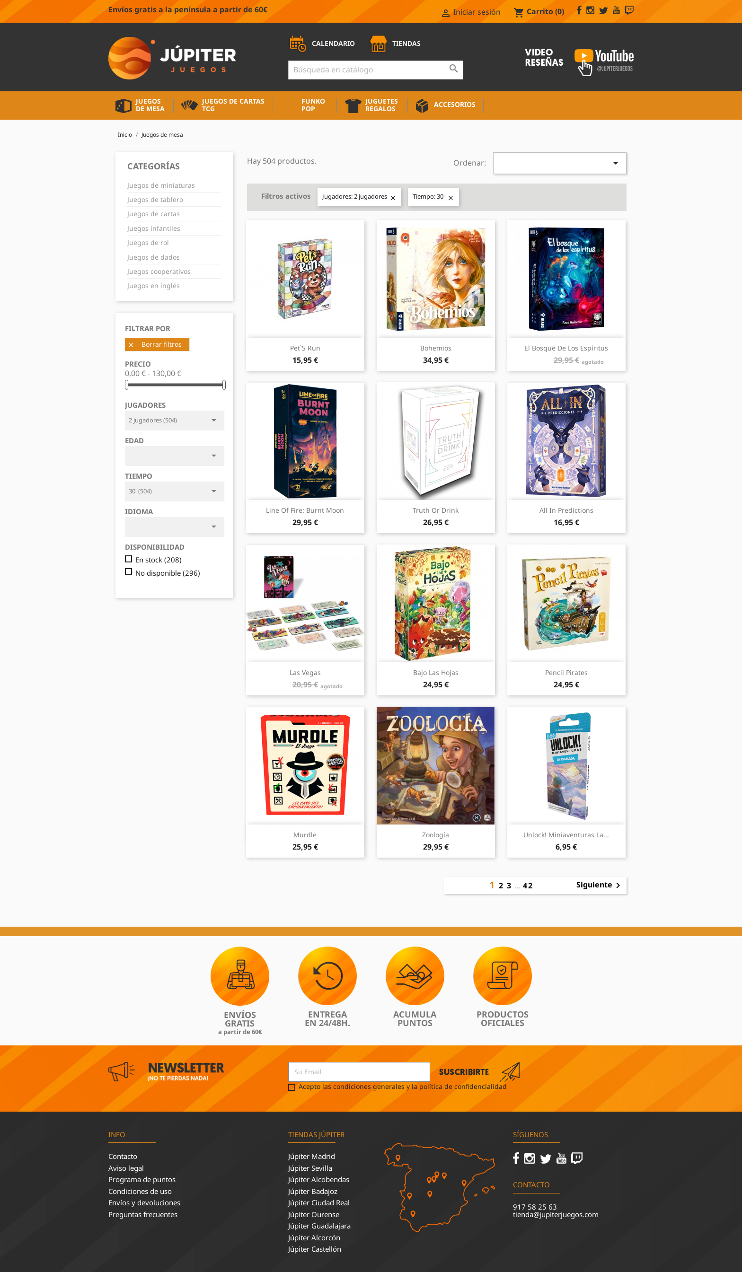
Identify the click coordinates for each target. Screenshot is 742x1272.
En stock (158, 560)
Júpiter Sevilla (310, 1168)
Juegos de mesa (150, 104)
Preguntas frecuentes (142, 1214)
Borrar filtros (154, 344)
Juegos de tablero (155, 199)
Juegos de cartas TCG (233, 104)
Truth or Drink (436, 510)
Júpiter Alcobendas (318, 1179)
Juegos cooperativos (159, 271)
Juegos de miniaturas (161, 185)
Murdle (305, 834)
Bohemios (435, 347)
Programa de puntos (142, 1179)
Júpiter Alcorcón (314, 1237)
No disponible (167, 573)
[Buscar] (375, 70)
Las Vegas (305, 672)
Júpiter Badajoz (312, 1191)
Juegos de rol (148, 242)
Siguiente (600, 885)
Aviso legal (126, 1168)
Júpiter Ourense (313, 1214)
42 (528, 885)
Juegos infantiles (153, 228)
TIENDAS (395, 43)
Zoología (435, 834)
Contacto (122, 1156)
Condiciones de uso (140, 1191)
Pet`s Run (305, 347)
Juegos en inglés (153, 285)
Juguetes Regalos (381, 104)
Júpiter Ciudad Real (319, 1202)
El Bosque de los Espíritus (566, 347)
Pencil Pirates (566, 672)
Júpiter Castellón (314, 1249)
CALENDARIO (321, 43)
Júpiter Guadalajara (319, 1225)
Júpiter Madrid (311, 1156)
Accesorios (455, 104)
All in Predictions (566, 510)
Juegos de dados (153, 257)
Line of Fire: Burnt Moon (305, 510)
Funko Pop (313, 104)
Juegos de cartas (153, 213)
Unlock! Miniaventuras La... (566, 834)
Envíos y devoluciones (144, 1202)
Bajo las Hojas (436, 672)
